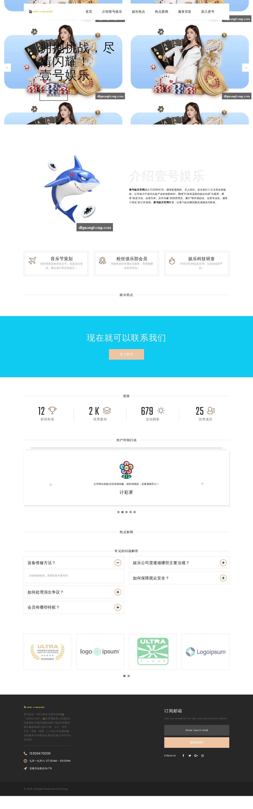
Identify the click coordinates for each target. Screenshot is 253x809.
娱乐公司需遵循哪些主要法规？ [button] (180, 568)
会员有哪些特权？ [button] (75, 618)
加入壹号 (208, 12)
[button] (7, 67)
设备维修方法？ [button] (75, 568)
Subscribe (196, 755)
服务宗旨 (185, 12)
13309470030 (40, 766)
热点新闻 (161, 12)
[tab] (74, 568)
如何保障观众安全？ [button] (180, 586)
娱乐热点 (138, 12)
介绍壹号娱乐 (112, 12)
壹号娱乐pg (62, 801)
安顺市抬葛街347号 (41, 781)
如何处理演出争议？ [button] (75, 600)
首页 (89, 12)
